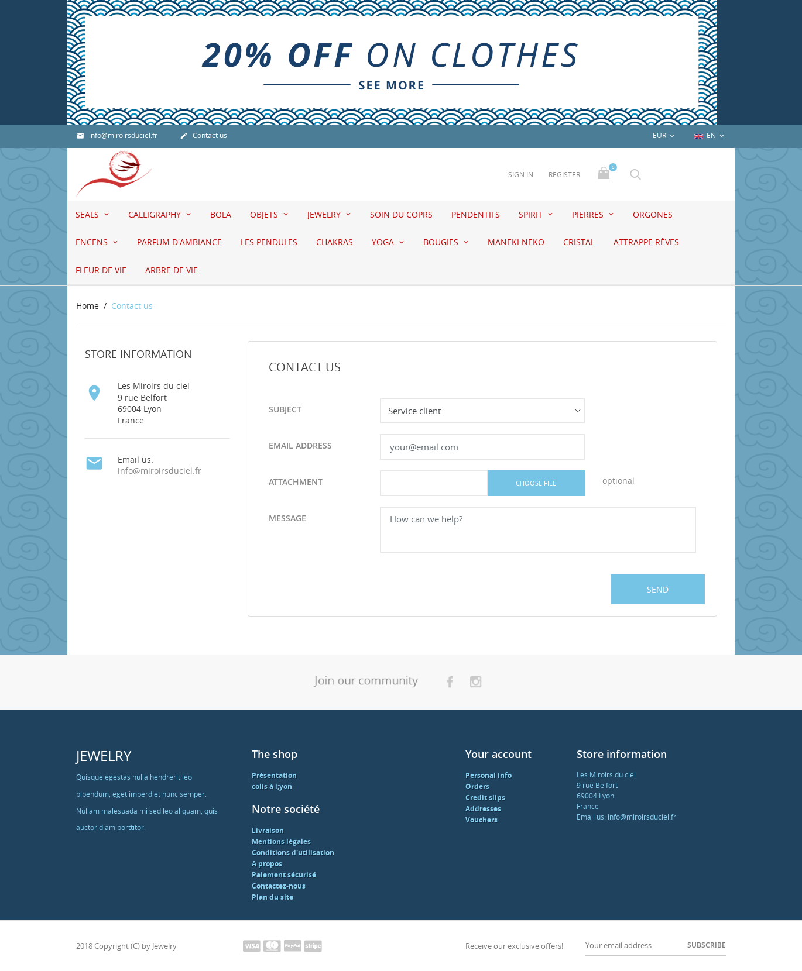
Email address (300, 445)
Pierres (589, 214)
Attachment (296, 481)
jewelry (325, 214)
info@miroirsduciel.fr (116, 135)
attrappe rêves (646, 241)
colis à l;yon (272, 786)
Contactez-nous (279, 886)
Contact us (203, 135)
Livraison (268, 830)
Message (287, 518)
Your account (498, 754)
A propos (267, 864)
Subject (285, 409)
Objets (265, 214)
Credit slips (485, 798)
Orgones (653, 214)
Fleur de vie (101, 270)
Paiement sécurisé (284, 875)
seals (88, 214)
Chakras (334, 241)
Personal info (488, 775)
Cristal (579, 241)
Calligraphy (155, 214)
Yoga (384, 241)
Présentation (274, 775)
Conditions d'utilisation (293, 853)
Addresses (483, 809)
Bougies (442, 241)
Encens (93, 241)
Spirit (532, 214)
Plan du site (272, 897)
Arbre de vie (171, 270)
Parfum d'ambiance (179, 241)
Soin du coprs (401, 214)
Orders (477, 786)
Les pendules (269, 241)
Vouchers (481, 820)
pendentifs (475, 214)
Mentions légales (281, 841)
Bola (220, 214)
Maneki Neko (516, 241)
